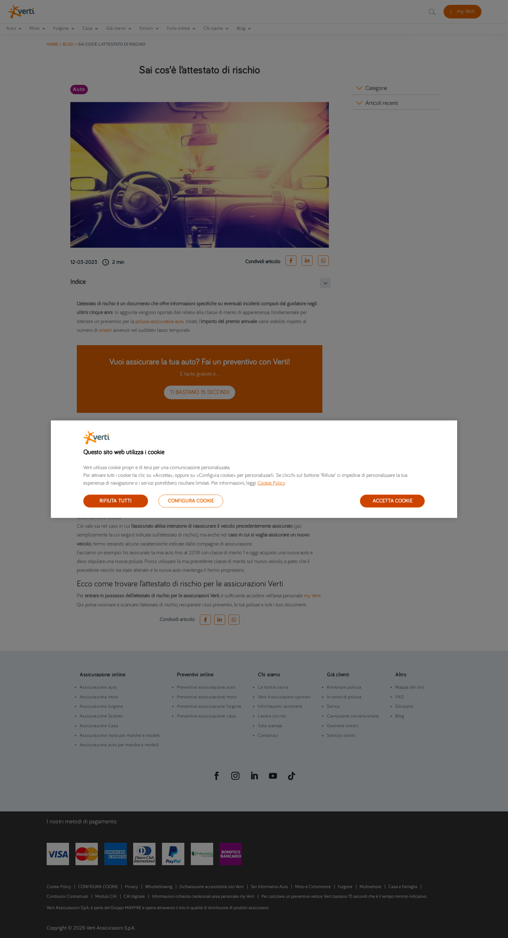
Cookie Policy (271, 482)
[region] (254, 469)
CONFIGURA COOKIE (191, 500)
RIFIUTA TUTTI (115, 500)
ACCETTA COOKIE (392, 500)
